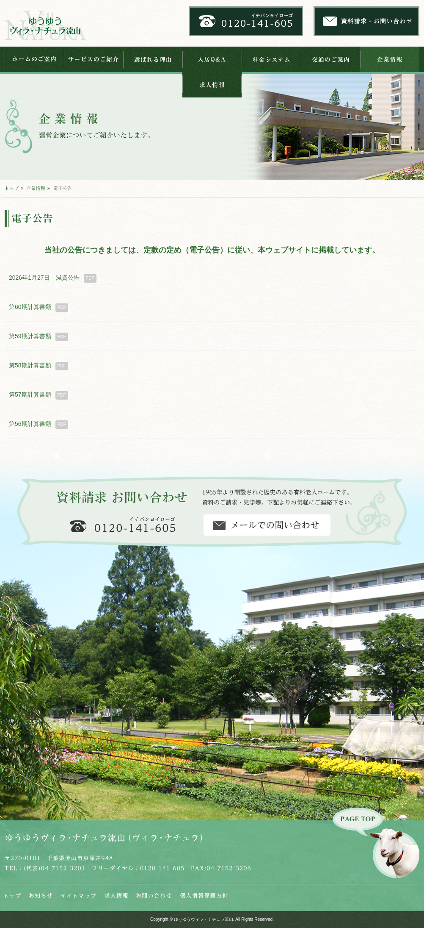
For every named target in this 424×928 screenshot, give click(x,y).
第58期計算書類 (38, 366)
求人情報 (212, 84)
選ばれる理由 (152, 59)
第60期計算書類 (38, 307)
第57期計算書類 (38, 395)
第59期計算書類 (38, 337)
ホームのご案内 (34, 59)
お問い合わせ (153, 895)
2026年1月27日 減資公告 (52, 278)
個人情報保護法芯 (204, 895)
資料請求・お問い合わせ (267, 525)
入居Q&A (212, 59)
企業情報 (389, 59)
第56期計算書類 (38, 424)
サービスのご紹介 (93, 59)
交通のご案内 (330, 59)
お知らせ (40, 895)
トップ (12, 188)
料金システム (271, 59)
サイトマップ (78, 895)
